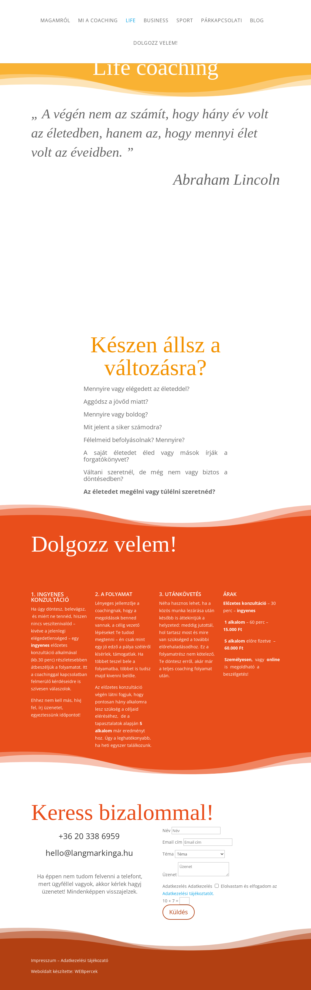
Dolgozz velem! (155, 43)
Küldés (178, 912)
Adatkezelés (174, 886)
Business (156, 21)
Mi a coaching (98, 21)
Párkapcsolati (221, 21)
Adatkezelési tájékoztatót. (188, 893)
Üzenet (169, 874)
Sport (184, 21)
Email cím (172, 842)
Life (131, 21)
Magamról (55, 21)
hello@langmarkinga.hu (89, 852)
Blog (257, 21)
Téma (168, 854)
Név (166, 830)
